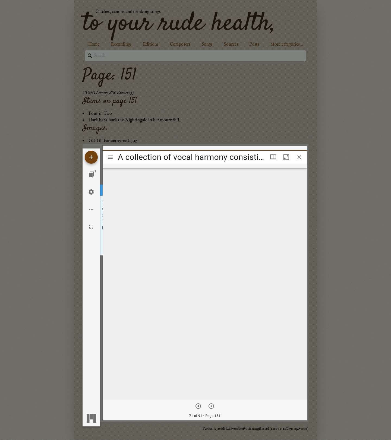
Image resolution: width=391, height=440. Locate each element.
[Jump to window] (91, 174)
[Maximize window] (286, 157)
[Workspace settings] (91, 191)
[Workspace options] (91, 209)
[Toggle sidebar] (110, 157)
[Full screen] (91, 226)
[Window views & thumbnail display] (273, 157)
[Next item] (211, 406)
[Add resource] (91, 157)
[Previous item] (198, 406)
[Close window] (299, 157)
